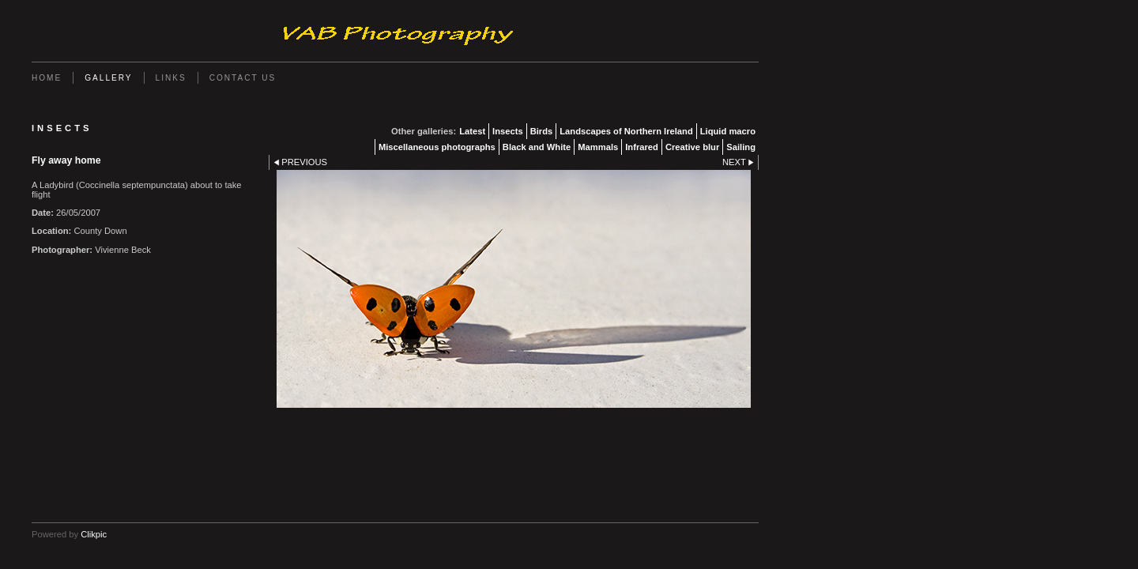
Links (171, 77)
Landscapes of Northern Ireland (626, 131)
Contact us (243, 77)
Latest (472, 131)
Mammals (598, 147)
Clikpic (94, 534)
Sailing (741, 147)
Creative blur (692, 147)
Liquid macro (728, 131)
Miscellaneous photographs (437, 147)
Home (47, 77)
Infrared (641, 147)
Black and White (537, 147)
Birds (541, 131)
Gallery (108, 77)
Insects (507, 131)
